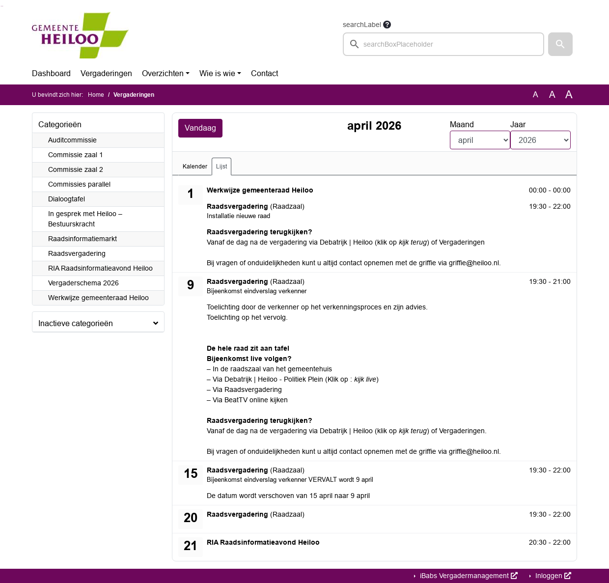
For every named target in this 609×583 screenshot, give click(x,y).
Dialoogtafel (66, 199)
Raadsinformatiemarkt (82, 239)
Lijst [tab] (221, 166)
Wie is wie (217, 73)
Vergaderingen (106, 73)
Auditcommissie (72, 140)
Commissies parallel (79, 184)
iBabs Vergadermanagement (468, 576)
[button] (560, 44)
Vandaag (200, 128)
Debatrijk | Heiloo (346, 242)
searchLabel (362, 24)
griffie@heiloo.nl (474, 263)
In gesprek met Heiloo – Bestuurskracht (85, 219)
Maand (462, 124)
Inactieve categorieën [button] (75, 323)
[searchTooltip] (387, 24)
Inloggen (552, 576)
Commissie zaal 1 (75, 155)
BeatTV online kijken (256, 400)
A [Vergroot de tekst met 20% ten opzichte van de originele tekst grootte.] (552, 94)
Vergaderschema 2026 (83, 283)
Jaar (518, 124)
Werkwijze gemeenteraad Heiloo (98, 298)
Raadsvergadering (77, 253)
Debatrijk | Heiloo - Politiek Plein (273, 379)
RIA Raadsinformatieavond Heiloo (100, 268)
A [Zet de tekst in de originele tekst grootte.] (535, 94)
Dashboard (51, 73)
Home (96, 94)
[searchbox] (443, 44)
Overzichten (163, 73)
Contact (264, 73)
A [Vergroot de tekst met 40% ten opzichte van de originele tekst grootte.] (569, 95)
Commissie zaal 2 (75, 169)
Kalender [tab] (195, 166)
